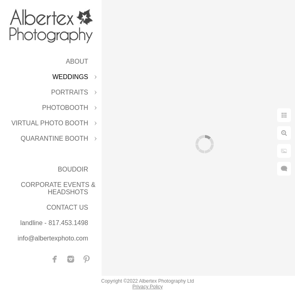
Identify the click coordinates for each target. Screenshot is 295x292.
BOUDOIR (73, 169)
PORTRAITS (69, 92)
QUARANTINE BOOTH (54, 138)
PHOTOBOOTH (65, 107)
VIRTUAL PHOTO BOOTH (49, 123)
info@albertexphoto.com (52, 238)
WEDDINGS (70, 76)
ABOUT (77, 61)
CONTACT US (67, 207)
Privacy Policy (147, 287)
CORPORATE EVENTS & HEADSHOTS (58, 188)
